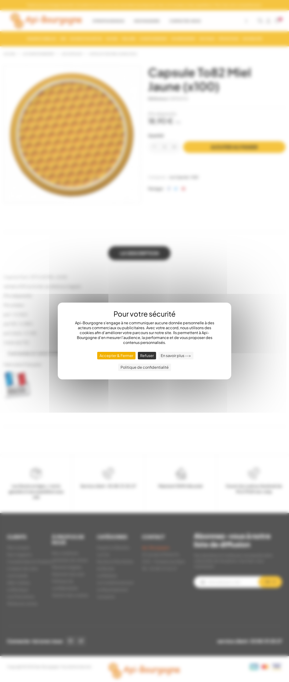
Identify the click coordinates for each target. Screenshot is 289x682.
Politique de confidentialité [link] (145, 367)
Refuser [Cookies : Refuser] (147, 355)
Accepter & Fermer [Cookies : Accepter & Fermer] (116, 355)
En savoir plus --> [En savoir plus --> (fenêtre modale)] (176, 355)
